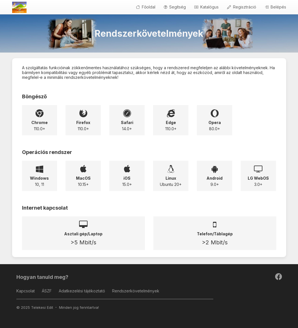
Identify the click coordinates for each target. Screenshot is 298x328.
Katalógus (206, 7)
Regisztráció (241, 7)
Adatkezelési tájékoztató (82, 290)
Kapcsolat (25, 290)
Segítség (175, 7)
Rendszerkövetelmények (135, 290)
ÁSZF (47, 290)
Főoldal (145, 7)
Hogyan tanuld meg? (42, 277)
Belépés (275, 7)
